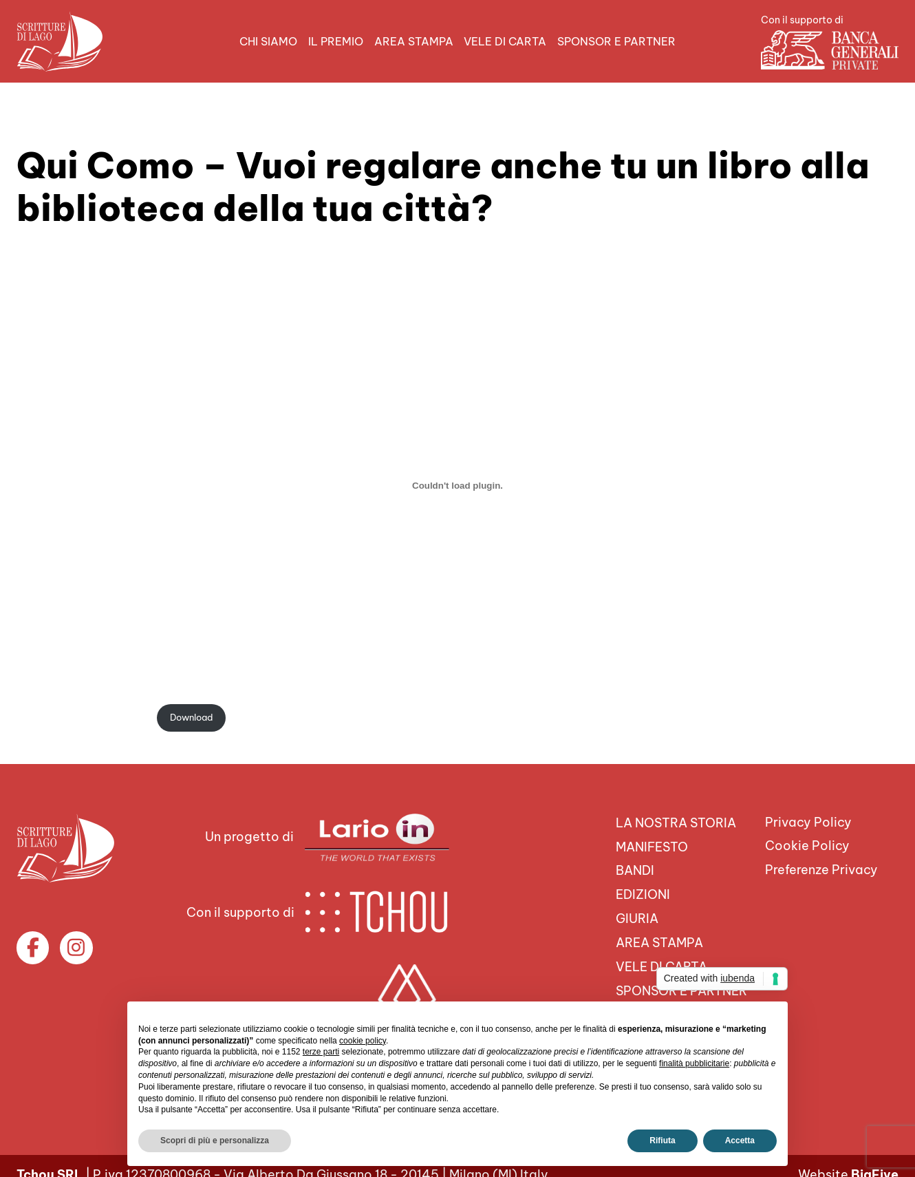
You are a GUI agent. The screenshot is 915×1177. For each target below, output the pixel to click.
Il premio (335, 41)
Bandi (635, 871)
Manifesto (652, 847)
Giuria (637, 918)
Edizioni (643, 894)
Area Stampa (413, 41)
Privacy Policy (808, 822)
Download (191, 717)
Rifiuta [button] (662, 1140)
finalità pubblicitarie (694, 1063)
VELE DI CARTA (505, 41)
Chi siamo (268, 41)
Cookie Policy (807, 846)
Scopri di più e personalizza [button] (214, 1140)
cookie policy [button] (362, 1041)
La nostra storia (676, 823)
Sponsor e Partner (616, 41)
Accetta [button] (740, 1140)
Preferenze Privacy (821, 870)
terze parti (321, 1052)
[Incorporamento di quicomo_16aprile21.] (457, 485)
